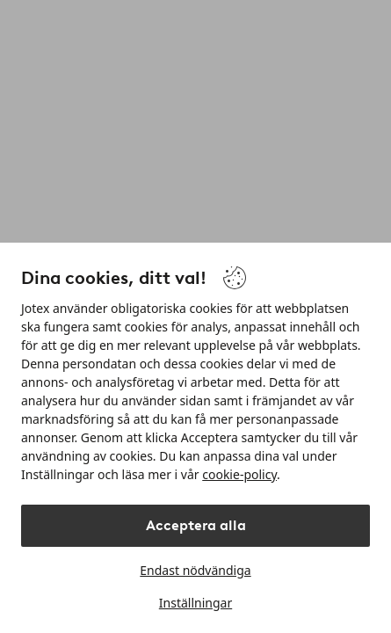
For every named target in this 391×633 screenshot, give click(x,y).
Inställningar (195, 602)
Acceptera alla (196, 525)
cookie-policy (239, 474)
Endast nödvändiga (195, 570)
